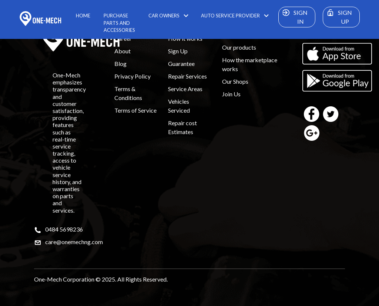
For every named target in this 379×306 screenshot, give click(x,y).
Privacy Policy (132, 76)
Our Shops (235, 81)
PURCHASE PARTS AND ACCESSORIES (119, 23)
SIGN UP (338, 16)
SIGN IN (294, 16)
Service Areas (185, 88)
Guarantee (181, 63)
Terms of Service (135, 110)
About (122, 50)
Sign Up (178, 50)
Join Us (231, 93)
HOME (83, 16)
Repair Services (187, 76)
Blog (120, 63)
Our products (239, 47)
